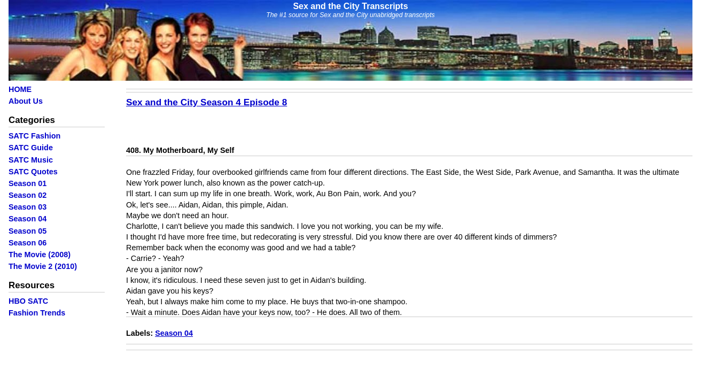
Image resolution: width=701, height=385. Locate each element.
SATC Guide (31, 147)
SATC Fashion (34, 136)
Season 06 (27, 242)
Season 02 (27, 195)
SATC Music (31, 160)
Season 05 (27, 231)
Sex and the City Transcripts (350, 6)
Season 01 (27, 183)
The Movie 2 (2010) (43, 266)
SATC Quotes (33, 171)
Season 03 (27, 207)
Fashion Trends (37, 313)
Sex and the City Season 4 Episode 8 (206, 102)
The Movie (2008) (40, 254)
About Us (26, 101)
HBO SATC (28, 301)
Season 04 (27, 218)
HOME (20, 89)
